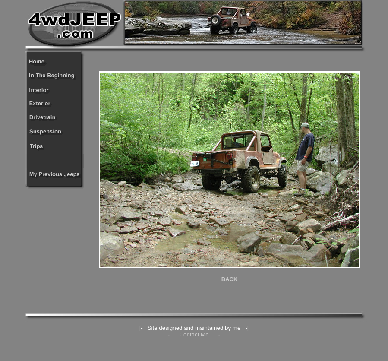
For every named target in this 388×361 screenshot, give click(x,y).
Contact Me (193, 334)
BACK (229, 279)
